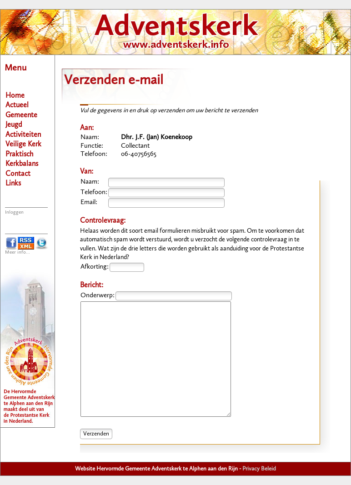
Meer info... (17, 252)
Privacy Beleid (259, 469)
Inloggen (14, 212)
